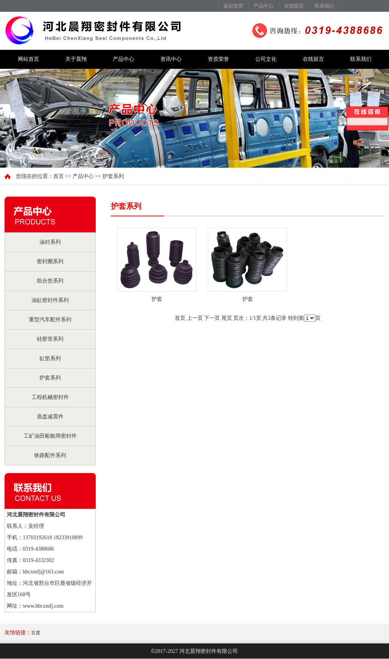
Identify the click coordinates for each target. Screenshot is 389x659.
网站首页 (28, 59)
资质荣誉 (218, 59)
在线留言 (294, 6)
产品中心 (264, 6)
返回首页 (233, 6)
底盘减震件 (50, 416)
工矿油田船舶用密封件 (50, 436)
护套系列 (50, 378)
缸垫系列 (50, 358)
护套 (157, 299)
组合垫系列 (50, 281)
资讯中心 (171, 59)
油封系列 (50, 242)
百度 (35, 632)
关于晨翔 (76, 59)
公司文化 (266, 59)
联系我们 (324, 6)
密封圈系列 (50, 261)
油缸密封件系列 (50, 300)
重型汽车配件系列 (50, 319)
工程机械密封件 (50, 397)
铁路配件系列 (50, 455)
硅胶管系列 (50, 339)
